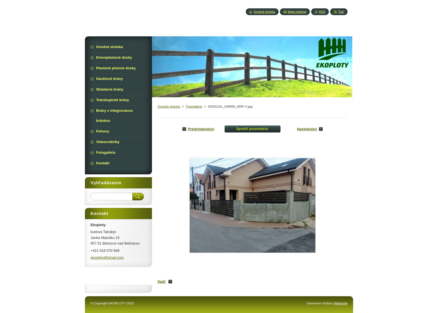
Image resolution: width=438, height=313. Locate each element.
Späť (162, 281)
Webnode (340, 303)
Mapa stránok (297, 11)
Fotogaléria (194, 106)
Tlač (341, 11)
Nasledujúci (307, 129)
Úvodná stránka (169, 106)
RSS (322, 11)
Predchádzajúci (201, 129)
